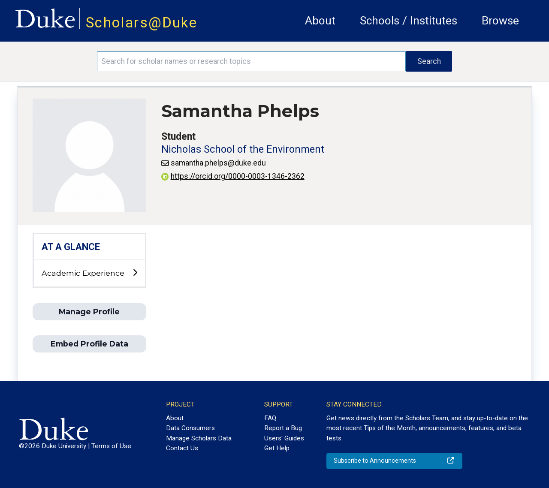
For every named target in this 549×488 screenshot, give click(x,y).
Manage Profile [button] (89, 311)
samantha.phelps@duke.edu (218, 163)
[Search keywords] (251, 61)
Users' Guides (284, 438)
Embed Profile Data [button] (89, 343)
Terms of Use (111, 446)
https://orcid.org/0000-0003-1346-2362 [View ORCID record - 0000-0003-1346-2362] (233, 176)
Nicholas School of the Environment (242, 149)
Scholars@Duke (141, 22)
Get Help (277, 448)
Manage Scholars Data (199, 438)
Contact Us (182, 448)
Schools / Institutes (408, 20)
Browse (500, 20)
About (320, 20)
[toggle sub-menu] (135, 272)
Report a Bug (283, 428)
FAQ (270, 418)
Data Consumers (190, 428)
